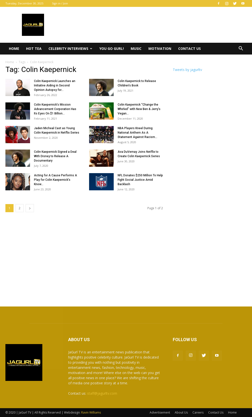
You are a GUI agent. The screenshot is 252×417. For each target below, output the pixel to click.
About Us (181, 412)
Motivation (159, 48)
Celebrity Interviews (70, 48)
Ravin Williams (91, 412)
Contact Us (189, 48)
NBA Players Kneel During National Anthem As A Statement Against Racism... (137, 132)
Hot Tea (34, 48)
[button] (241, 49)
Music (136, 48)
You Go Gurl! (111, 48)
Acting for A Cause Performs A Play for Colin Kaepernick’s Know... (55, 180)
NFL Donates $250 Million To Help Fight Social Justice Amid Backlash (140, 180)
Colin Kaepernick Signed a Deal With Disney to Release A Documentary (55, 156)
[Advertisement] (126, 259)
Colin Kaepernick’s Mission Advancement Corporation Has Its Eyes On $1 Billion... (55, 109)
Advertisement (160, 412)
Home (14, 48)
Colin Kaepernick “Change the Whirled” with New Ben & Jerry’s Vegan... (139, 109)
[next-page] (30, 208)
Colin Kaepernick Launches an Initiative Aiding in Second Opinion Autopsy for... (54, 85)
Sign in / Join (60, 3)
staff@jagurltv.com (102, 393)
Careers (198, 412)
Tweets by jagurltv (187, 69)
